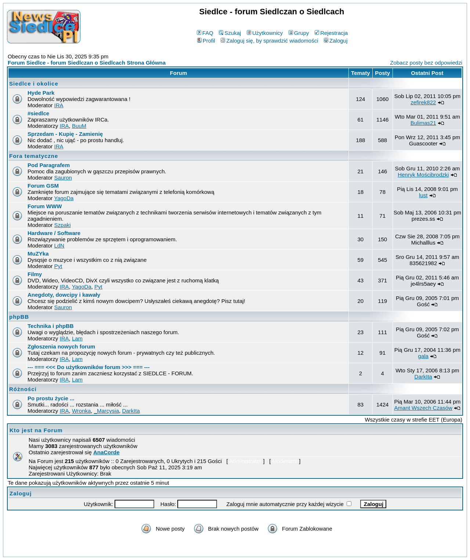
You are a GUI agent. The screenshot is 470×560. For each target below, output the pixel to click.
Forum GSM (43, 186)
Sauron (63, 177)
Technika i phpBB (51, 326)
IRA (59, 105)
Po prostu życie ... (51, 398)
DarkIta (423, 376)
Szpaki (62, 225)
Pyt (58, 266)
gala (423, 356)
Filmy (35, 274)
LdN (59, 245)
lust (423, 195)
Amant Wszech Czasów (423, 408)
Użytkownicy (265, 33)
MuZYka (38, 253)
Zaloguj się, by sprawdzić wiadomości (269, 40)
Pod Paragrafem (49, 165)
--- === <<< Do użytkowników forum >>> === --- (89, 367)
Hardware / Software (54, 233)
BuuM (79, 126)
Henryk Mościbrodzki (423, 174)
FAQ (205, 33)
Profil (206, 40)
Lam (77, 338)
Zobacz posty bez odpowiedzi (426, 62)
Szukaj (230, 33)
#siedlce (38, 113)
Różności (23, 389)
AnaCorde (106, 452)
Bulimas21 (423, 123)
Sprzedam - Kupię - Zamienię (65, 134)
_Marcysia (106, 411)
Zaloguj (335, 40)
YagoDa (63, 198)
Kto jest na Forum (36, 430)
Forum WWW (45, 206)
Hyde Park (41, 93)
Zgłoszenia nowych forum (61, 346)
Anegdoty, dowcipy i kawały (64, 295)
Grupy (299, 33)
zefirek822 (423, 102)
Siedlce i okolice (33, 83)
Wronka (81, 411)
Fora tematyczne (33, 156)
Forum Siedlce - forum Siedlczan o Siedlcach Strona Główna (87, 62)
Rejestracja (331, 33)
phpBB (19, 317)
